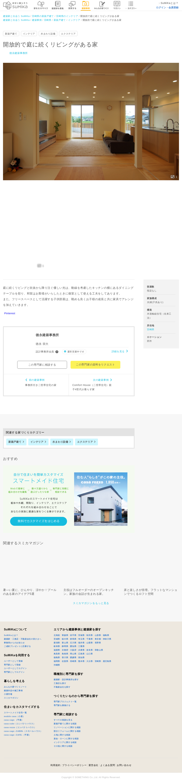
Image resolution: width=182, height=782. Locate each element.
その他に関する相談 (63, 746)
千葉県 (89, 639)
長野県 (98, 643)
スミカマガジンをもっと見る (91, 603)
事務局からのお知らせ (14, 643)
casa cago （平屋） (13, 720)
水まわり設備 (48, 33)
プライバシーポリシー (74, 765)
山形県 (98, 635)
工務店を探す (60, 683)
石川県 (73, 643)
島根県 (65, 654)
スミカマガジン (11, 698)
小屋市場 (8, 694)
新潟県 (57, 643)
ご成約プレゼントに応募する (17, 646)
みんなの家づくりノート (15, 687)
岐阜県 (57, 646)
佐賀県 (65, 661)
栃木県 (65, 639)
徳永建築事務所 (18, 53)
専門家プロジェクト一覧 (65, 702)
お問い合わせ (124, 765)
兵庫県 (81, 650)
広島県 (81, 654)
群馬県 (73, 639)
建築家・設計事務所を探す (66, 679)
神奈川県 (107, 639)
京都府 (65, 650)
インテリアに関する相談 (65, 742)
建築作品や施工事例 (13, 690)
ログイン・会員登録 (167, 7)
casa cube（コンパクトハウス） (19, 724)
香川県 (65, 657)
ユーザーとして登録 (13, 661)
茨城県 (57, 639)
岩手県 (73, 635)
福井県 (81, 643)
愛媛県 (73, 657)
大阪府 (73, 650)
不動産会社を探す (62, 687)
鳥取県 (57, 654)
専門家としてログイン (14, 672)
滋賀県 (57, 650)
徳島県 (57, 657)
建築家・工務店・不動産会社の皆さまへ (22, 639)
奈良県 (89, 650)
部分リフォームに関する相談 (67, 731)
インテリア (29, 33)
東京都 (98, 639)
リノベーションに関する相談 (67, 727)
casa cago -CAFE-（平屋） (17, 735)
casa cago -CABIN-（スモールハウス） (23, 731)
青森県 (65, 635)
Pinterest (9, 313)
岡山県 (73, 654)
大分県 (89, 661)
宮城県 (81, 635)
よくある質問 (107, 765)
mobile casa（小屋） (14, 716)
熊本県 (81, 661)
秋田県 (89, 635)
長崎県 (73, 661)
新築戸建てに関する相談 (65, 724)
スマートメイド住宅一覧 (15, 713)
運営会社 (93, 765)
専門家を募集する (62, 705)
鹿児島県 (107, 661)
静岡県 (65, 646)
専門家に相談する (65, 714)
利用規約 (55, 765)
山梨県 (89, 643)
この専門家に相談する (42, 364)
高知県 (81, 657)
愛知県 (73, 646)
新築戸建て (11, 33)
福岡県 (57, 661)
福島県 (106, 635)
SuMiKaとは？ (11, 635)
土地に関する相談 (62, 735)
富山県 (65, 643)
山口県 (89, 654)
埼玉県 (81, 639)
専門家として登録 (12, 665)
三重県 (81, 646)
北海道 (57, 635)
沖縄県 (57, 665)
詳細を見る (118, 351)
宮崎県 (150, 329)
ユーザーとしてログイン (15, 668)
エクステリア (68, 33)
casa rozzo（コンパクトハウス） (20, 727)
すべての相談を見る (63, 720)
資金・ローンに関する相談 (66, 739)
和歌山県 (99, 650)
